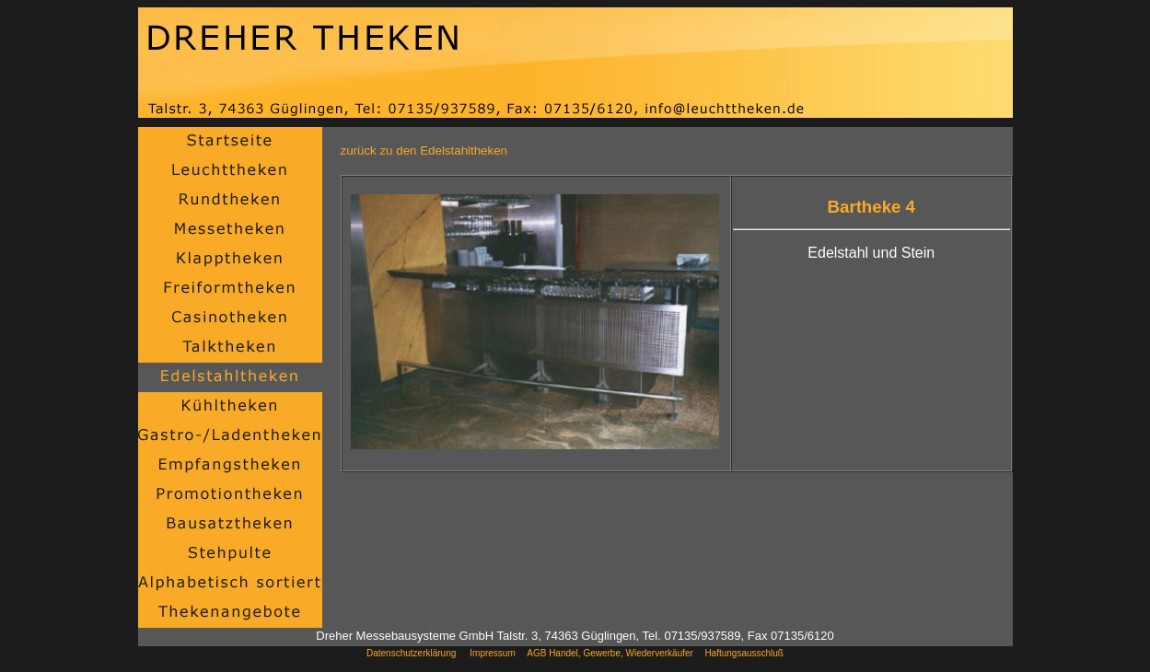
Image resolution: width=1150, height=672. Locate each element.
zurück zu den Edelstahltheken (424, 150)
